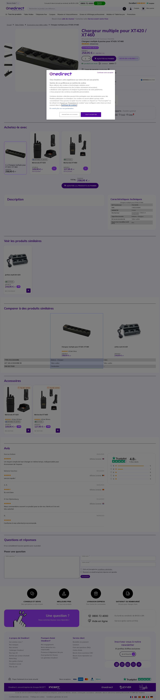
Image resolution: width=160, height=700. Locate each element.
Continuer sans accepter (105, 72)
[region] (80, 95)
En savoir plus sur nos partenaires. (62, 108)
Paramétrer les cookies (69, 114)
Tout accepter (91, 114)
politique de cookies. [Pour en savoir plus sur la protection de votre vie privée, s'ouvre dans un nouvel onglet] (69, 105)
